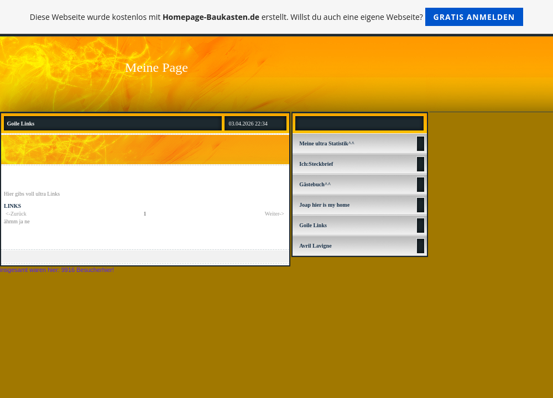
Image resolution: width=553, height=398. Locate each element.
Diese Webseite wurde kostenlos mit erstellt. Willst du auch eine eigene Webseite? (277, 17)
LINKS (12, 206)
